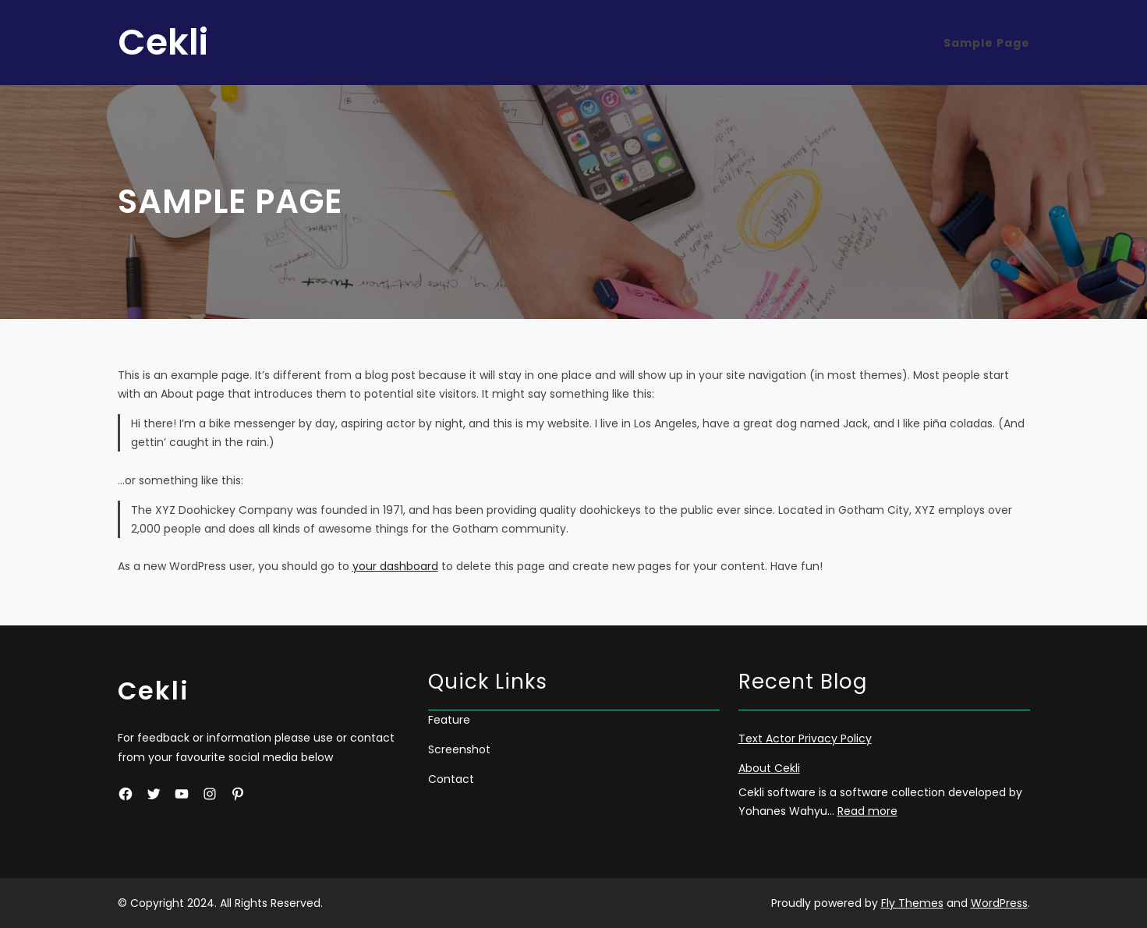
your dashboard (395, 566)
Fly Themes (912, 903)
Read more (867, 811)
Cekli (163, 42)
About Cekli (769, 768)
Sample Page (986, 43)
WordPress (999, 903)
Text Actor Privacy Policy (805, 738)
